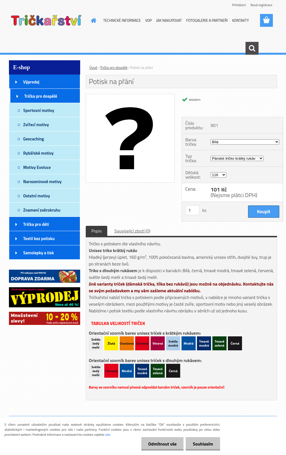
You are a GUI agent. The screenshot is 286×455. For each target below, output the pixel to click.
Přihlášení (239, 5)
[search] (252, 48)
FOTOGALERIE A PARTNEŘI (207, 20)
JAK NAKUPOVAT (169, 20)
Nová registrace (261, 5)
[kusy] (192, 210)
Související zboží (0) (132, 231)
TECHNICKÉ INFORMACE (122, 20)
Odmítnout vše (162, 443)
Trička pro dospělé (113, 67)
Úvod (93, 67)
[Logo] (47, 21)
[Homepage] (93, 20)
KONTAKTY (240, 20)
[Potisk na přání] (130, 96)
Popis (96, 231)
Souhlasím (203, 443)
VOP (148, 20)
